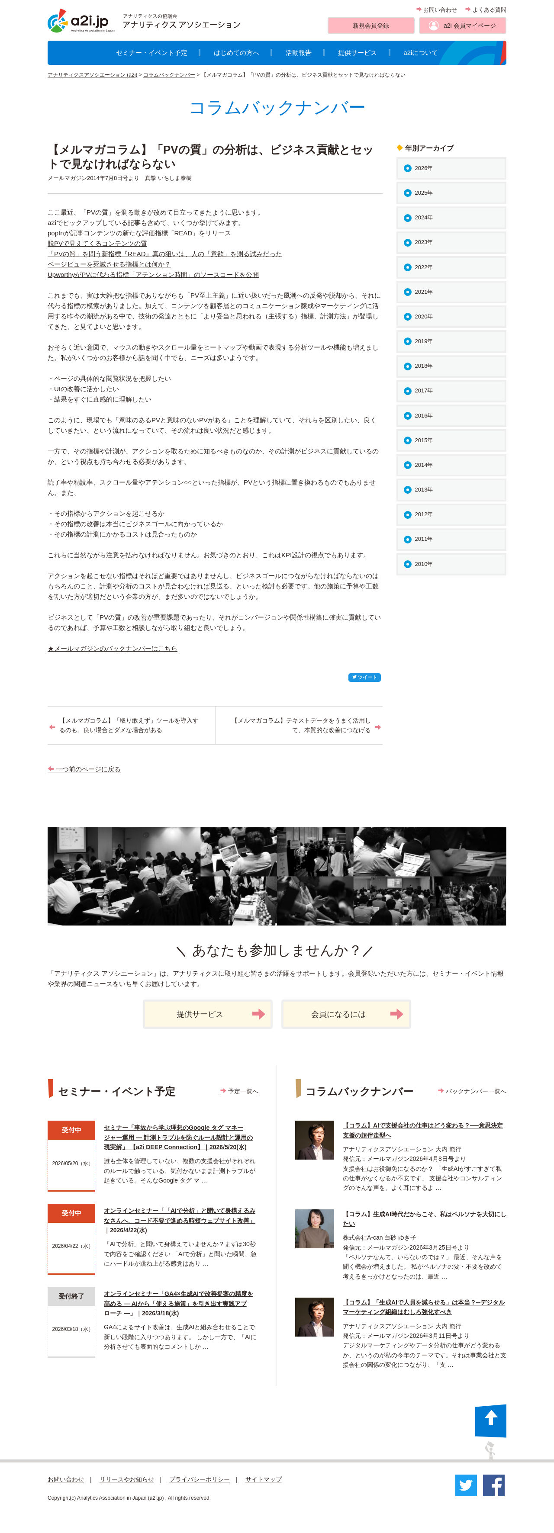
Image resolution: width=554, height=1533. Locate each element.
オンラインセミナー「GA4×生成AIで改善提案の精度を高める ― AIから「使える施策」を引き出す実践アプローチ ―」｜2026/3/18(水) (178, 1303)
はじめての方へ (236, 52)
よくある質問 (485, 9)
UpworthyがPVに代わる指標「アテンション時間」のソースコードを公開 (153, 274)
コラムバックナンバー (169, 75)
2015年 (424, 440)
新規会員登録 (371, 25)
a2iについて (420, 52)
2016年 (424, 415)
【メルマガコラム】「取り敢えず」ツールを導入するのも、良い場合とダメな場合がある (129, 725)
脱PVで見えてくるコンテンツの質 (97, 243)
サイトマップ (263, 1479)
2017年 (424, 390)
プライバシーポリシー (199, 1479)
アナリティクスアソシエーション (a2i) (92, 75)
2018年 (424, 366)
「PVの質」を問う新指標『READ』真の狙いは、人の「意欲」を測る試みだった (165, 253)
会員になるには (357, 1014)
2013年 (424, 489)
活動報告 (299, 52)
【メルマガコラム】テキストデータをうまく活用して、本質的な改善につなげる (301, 725)
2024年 (424, 217)
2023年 (424, 242)
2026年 (424, 168)
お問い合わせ (436, 9)
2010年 (424, 564)
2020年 (424, 316)
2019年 (424, 341)
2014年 (424, 465)
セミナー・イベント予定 (151, 52)
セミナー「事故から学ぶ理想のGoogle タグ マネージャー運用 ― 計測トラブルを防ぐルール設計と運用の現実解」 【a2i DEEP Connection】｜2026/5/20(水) (178, 1137)
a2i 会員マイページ (470, 25)
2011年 (424, 539)
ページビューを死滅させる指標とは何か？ (109, 264)
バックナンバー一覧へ (472, 1091)
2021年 (424, 292)
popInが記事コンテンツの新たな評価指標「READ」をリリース (139, 233)
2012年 (424, 514)
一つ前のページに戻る (84, 769)
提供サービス (357, 52)
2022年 (424, 267)
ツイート (364, 677)
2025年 (424, 193)
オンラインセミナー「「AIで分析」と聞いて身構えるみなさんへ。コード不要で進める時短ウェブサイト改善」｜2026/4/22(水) (179, 1220)
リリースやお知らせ (127, 1479)
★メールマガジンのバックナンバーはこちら (112, 648)
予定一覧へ (239, 1091)
